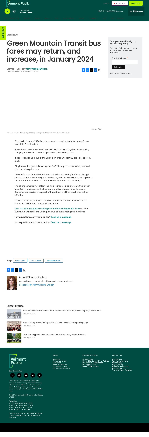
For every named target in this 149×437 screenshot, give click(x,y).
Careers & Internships (61, 373)
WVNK (25, 408)
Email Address (120, 63)
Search (120, 23)
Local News (12, 40)
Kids (56, 23)
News (37, 23)
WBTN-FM (27, 414)
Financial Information (91, 371)
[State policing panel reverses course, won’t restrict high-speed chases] (14, 343)
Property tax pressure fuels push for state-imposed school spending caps (55, 327)
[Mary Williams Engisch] (12, 288)
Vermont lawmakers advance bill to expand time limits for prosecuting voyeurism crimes (62, 315)
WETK (20, 412)
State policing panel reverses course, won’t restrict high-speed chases (54, 339)
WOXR (21, 410)
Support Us (68, 23)
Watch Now (120, 6)
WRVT (16, 410)
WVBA (21, 408)
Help (105, 23)
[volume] (14, 16)
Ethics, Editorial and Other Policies (96, 366)
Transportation (53, 266)
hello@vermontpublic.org (23, 420)
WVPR (11, 410)
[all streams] (136, 16)
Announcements (59, 366)
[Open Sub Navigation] (20, 23)
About (82, 23)
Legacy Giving (117, 370)
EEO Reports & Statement (93, 368)
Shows (27, 23)
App (113, 23)
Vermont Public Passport (122, 375)
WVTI (10, 408)
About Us (56, 364)
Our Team (57, 368)
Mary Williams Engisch (37, 74)
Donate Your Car (119, 373)
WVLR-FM (19, 414)
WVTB (25, 412)
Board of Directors (60, 370)
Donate (138, 6)
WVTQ (30, 408)
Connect (93, 23)
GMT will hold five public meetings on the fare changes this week (47, 213)
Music (47, 23)
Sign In (106, 6)
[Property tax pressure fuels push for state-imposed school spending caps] (14, 331)
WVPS (11, 412)
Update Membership (120, 366)
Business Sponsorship (120, 371)
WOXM (15, 408)
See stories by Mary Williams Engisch (36, 289)
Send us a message (61, 222)
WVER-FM (12, 414)
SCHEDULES (2, 37)
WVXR (16, 412)
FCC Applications (89, 370)
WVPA (31, 410)
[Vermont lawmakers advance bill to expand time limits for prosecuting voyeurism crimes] (14, 319)
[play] (7, 16)
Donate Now (117, 364)
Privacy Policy (88, 364)
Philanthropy (117, 368)
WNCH (26, 410)
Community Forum (60, 371)
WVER (30, 412)
